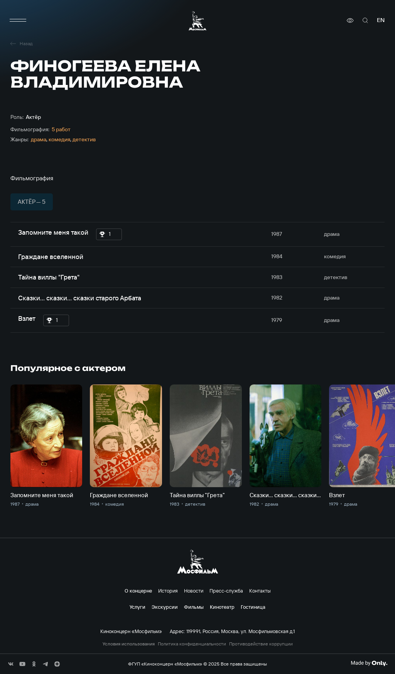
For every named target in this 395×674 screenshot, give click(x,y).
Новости (193, 591)
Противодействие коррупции (261, 644)
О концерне (138, 591)
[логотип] (197, 20)
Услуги (137, 607)
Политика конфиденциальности (192, 644)
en (381, 20)
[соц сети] (11, 664)
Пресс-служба (226, 591)
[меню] (18, 20)
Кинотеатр (222, 607)
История (168, 591)
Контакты (260, 591)
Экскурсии (165, 607)
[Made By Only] (369, 663)
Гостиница (253, 607)
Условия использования (129, 644)
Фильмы (194, 607)
